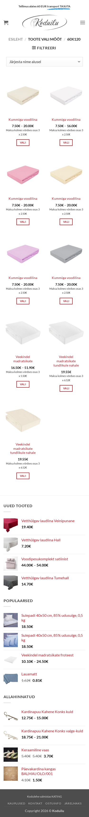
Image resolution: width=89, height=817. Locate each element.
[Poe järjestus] (44, 61)
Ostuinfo (53, 803)
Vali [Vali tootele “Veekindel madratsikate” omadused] (23, 384)
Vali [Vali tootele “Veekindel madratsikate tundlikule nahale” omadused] (66, 388)
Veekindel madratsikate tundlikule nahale (66, 361)
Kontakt (35, 803)
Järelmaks (73, 803)
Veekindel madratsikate (23, 359)
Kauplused (16, 803)
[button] (6, 22)
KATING (57, 796)
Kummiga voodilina (23, 119)
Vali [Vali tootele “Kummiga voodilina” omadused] (23, 142)
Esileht (16, 39)
